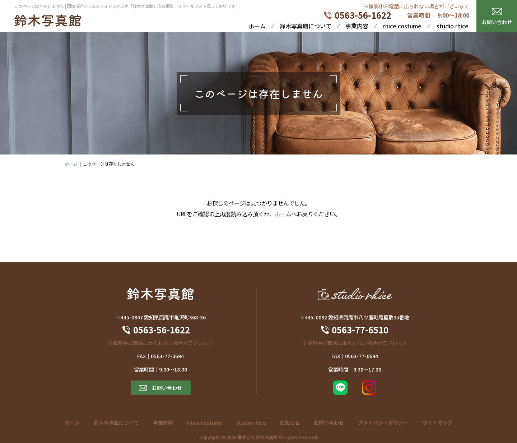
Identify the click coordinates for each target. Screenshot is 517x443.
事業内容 (356, 26)
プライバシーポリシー (383, 422)
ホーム (257, 26)
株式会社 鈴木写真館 (258, 437)
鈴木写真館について (305, 26)
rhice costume (402, 26)
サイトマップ (437, 422)
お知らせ (290, 422)
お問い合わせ (497, 22)
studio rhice (453, 26)
